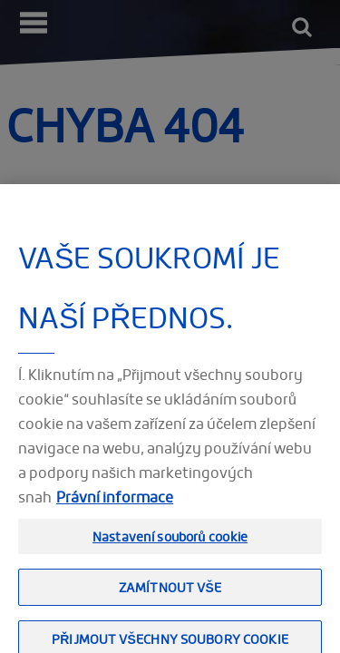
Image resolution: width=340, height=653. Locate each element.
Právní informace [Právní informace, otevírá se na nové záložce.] (114, 502)
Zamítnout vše (170, 593)
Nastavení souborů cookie (170, 542)
